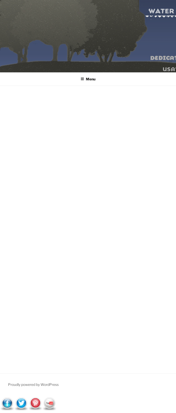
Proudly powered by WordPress (33, 384)
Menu (88, 79)
